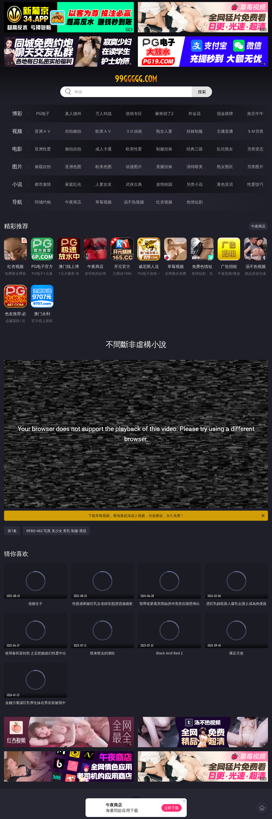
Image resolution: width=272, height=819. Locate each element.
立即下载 (171, 807)
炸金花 (195, 113)
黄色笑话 (225, 184)
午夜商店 (73, 202)
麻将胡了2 (164, 113)
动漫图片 (134, 166)
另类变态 (255, 149)
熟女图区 (225, 166)
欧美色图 (103, 166)
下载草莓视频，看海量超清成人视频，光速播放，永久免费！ (176, 516)
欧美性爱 (134, 149)
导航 (17, 201)
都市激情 (43, 184)
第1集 (12, 530)
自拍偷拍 (73, 131)
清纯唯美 (194, 166)
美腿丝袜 (164, 166)
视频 (17, 131)
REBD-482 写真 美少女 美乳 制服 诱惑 (56, 530)
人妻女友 (103, 184)
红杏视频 (164, 202)
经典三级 (194, 149)
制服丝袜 (164, 149)
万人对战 (103, 113)
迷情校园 (164, 184)
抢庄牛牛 (255, 113)
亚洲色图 (73, 166)
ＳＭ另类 (255, 131)
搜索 (202, 92)
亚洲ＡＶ (43, 131)
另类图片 (255, 166)
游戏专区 (134, 113)
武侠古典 (134, 184)
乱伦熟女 (225, 149)
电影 (17, 148)
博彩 (17, 113)
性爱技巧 (255, 184)
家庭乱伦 (73, 184)
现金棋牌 (225, 113)
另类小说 (194, 184)
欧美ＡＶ (103, 131)
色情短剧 (194, 202)
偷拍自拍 (73, 149)
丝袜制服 (194, 131)
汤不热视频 (134, 202)
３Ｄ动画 (134, 131)
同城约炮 (43, 202)
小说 (17, 184)
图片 (17, 166)
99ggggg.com (136, 79)
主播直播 (225, 131)
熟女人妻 (164, 131)
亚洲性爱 (43, 149)
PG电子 (43, 113)
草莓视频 (103, 202)
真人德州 (73, 113)
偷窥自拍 (43, 166)
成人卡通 (103, 149)
